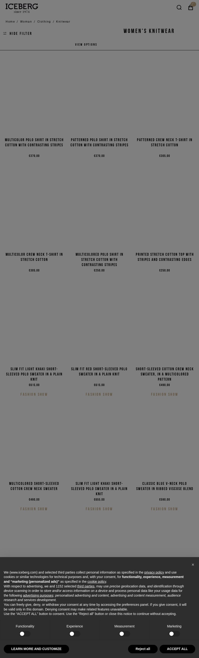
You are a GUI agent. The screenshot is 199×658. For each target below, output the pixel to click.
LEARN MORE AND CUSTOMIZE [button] (36, 649)
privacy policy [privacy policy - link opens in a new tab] (154, 572)
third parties (85, 586)
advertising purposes (38, 595)
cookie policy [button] (96, 581)
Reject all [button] (143, 649)
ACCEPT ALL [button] (177, 649)
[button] (193, 564)
